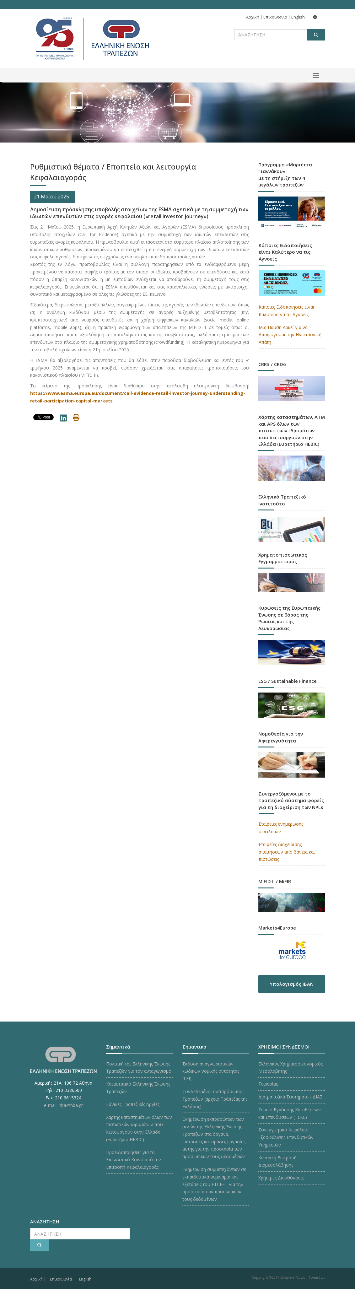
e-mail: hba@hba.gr (63, 1105)
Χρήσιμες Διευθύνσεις (281, 1178)
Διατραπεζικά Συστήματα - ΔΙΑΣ (290, 1097)
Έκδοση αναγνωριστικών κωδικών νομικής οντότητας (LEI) (210, 1071)
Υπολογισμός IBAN (292, 984)
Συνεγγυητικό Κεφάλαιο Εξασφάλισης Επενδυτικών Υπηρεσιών (286, 1137)
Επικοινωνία (275, 17)
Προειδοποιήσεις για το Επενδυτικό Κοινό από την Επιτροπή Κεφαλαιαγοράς (133, 1159)
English (298, 17)
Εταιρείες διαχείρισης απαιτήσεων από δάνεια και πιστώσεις (287, 851)
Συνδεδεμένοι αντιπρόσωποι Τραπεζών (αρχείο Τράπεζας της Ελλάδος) (214, 1098)
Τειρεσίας (268, 1084)
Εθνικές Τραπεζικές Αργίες (132, 1104)
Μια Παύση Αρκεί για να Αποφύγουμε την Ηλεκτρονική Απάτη (290, 334)
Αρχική (252, 17)
